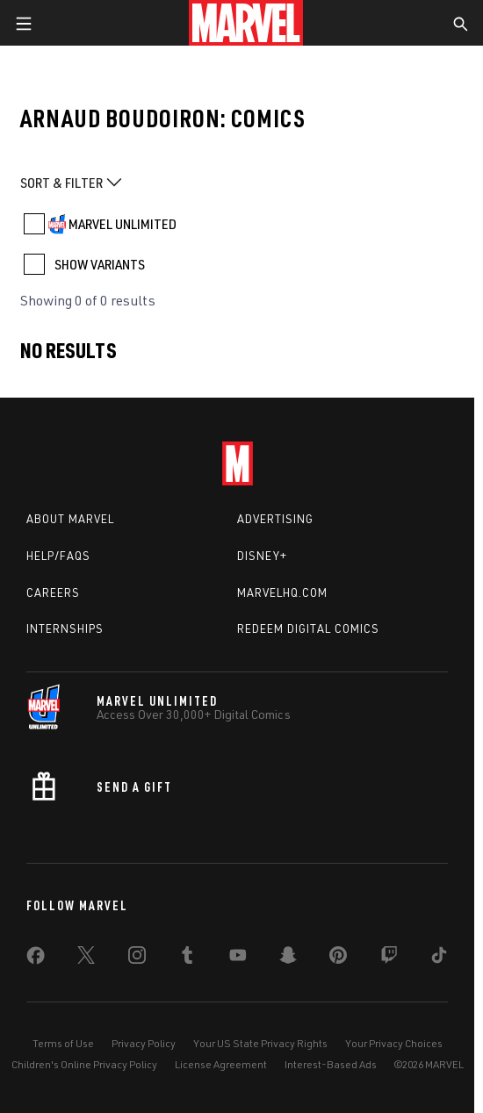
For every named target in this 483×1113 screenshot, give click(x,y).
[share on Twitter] (86, 958)
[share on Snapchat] (288, 958)
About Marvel (70, 519)
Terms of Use (63, 1043)
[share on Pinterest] (338, 958)
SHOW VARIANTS (99, 264)
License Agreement (221, 1064)
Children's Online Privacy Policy (84, 1064)
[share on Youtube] (238, 958)
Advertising (275, 519)
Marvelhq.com (282, 592)
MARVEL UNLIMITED (122, 224)
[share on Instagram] (137, 958)
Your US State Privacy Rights (260, 1043)
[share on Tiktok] (439, 958)
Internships (65, 628)
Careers (53, 592)
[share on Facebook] (35, 959)
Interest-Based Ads (331, 1064)
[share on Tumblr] (187, 958)
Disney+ (262, 556)
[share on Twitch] (389, 958)
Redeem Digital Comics (308, 628)
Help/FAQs (58, 556)
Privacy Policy (144, 1043)
